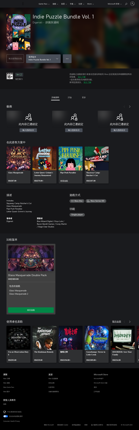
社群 (80, 4)
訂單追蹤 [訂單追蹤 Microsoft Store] (97, 391)
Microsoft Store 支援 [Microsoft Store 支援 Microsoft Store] (100, 383)
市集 (71, 4)
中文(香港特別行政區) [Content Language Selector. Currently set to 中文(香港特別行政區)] (14, 412)
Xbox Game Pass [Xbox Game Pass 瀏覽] (8, 387)
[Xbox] (30, 3)
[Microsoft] (12, 3)
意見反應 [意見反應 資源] (51, 383)
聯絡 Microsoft (49, 425)
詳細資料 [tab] (55, 97)
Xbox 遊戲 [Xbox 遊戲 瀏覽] (6, 383)
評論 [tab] (70, 97)
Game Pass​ (43, 4)
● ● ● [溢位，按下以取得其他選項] (67, 58)
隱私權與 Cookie (62, 425)
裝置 (63, 4)
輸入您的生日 (28, 130)
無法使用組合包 (15, 58)
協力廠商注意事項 (97, 425)
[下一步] (129, 107)
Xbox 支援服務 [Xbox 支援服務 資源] (53, 378)
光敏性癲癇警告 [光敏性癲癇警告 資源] (53, 391)
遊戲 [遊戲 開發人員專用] (4, 404)
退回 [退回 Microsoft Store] (95, 387)
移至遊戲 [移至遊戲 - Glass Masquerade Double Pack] (31, 310)
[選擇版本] (43, 58)
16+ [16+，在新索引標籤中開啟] (19, 75)
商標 (85, 425)
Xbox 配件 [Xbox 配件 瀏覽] (6, 391)
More (89, 4)
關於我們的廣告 (112, 425)
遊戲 (54, 4)
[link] (18, 165)
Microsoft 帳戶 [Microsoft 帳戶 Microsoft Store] (98, 378)
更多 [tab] (84, 97)
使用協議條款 (76, 425)
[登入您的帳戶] (132, 3)
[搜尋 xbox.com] (126, 3)
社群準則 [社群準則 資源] (51, 387)
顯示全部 (116, 321)
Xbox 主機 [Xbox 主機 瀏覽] (6, 378)
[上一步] (124, 107)
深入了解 (82, 77)
